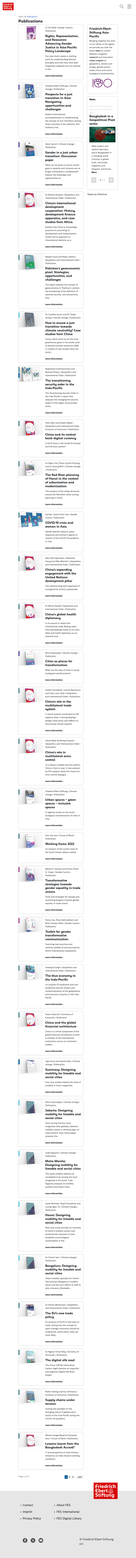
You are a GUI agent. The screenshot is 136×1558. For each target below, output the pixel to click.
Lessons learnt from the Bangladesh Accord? (62, 1445)
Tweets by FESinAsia (97, 194)
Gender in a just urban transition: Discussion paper (61, 156)
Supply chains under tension (60, 1402)
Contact (28, 1505)
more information (54, 75)
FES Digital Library (69, 1518)
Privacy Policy (32, 1518)
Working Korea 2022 (59, 844)
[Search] (122, 6)
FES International (68, 1512)
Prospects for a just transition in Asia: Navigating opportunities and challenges (58, 101)
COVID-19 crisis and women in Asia (59, 524)
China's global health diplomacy (60, 616)
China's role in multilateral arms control (58, 756)
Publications (32, 17)
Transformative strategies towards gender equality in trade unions (62, 886)
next (80, 1477)
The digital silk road (60, 1360)
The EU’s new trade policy (59, 1315)
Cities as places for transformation (58, 663)
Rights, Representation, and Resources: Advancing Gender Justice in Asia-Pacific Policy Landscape (62, 43)
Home (20, 17)
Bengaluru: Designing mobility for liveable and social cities (63, 1269)
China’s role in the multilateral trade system (58, 705)
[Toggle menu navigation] (129, 6)
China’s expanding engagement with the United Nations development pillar (60, 575)
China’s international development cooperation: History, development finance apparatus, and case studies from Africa (60, 212)
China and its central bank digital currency (60, 436)
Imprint (27, 1512)
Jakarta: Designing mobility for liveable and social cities (63, 1114)
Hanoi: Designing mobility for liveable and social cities (63, 1218)
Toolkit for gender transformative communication (58, 935)
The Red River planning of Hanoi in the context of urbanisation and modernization (62, 480)
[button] (93, 180)
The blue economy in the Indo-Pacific (60, 977)
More (94, 172)
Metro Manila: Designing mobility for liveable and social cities (63, 1164)
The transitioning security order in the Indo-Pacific (59, 384)
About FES (64, 1505)
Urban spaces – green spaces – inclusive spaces (60, 803)
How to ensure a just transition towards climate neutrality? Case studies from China (63, 328)
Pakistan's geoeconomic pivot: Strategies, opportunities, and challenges (62, 274)
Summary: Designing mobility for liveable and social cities (63, 1073)
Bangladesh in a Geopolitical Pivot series (102, 120)
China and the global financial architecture (60, 1024)
